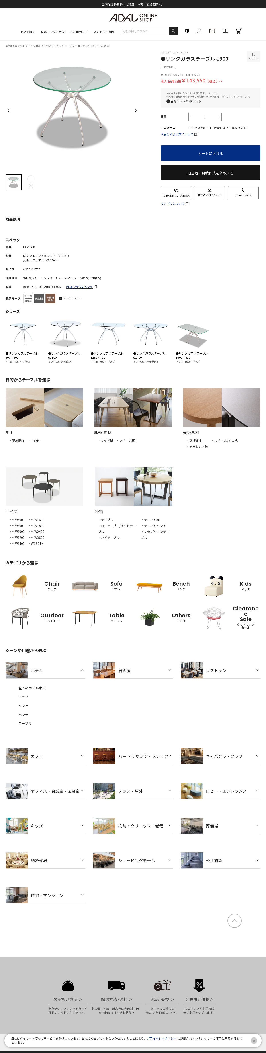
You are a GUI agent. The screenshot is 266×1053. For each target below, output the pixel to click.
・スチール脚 (125, 440)
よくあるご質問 (104, 32)
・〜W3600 (36, 537)
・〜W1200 (17, 537)
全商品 (37, 45)
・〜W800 (16, 525)
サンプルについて (172, 204)
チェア (23, 696)
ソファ (23, 705)
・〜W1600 (36, 519)
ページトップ (234, 921)
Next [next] (136, 110)
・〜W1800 (36, 525)
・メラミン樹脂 (197, 446)
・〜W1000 (17, 531)
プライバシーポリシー (161, 1038)
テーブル (69, 45)
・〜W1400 (17, 543)
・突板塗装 (193, 440)
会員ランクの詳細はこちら (186, 101)
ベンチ (23, 714)
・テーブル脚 (150, 519)
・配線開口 (16, 440)
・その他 (33, 440)
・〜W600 (16, 519)
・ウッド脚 (105, 440)
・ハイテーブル (108, 537)
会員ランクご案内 (53, 32)
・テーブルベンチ (153, 525)
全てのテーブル (53, 45)
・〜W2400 (36, 531)
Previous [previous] (8, 110)
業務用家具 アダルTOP (18, 45)
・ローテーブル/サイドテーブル (117, 528)
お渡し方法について (79, 287)
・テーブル (105, 519)
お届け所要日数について (177, 134)
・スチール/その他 (224, 440)
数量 (164, 117)
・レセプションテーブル (155, 534)
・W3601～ (36, 543)
